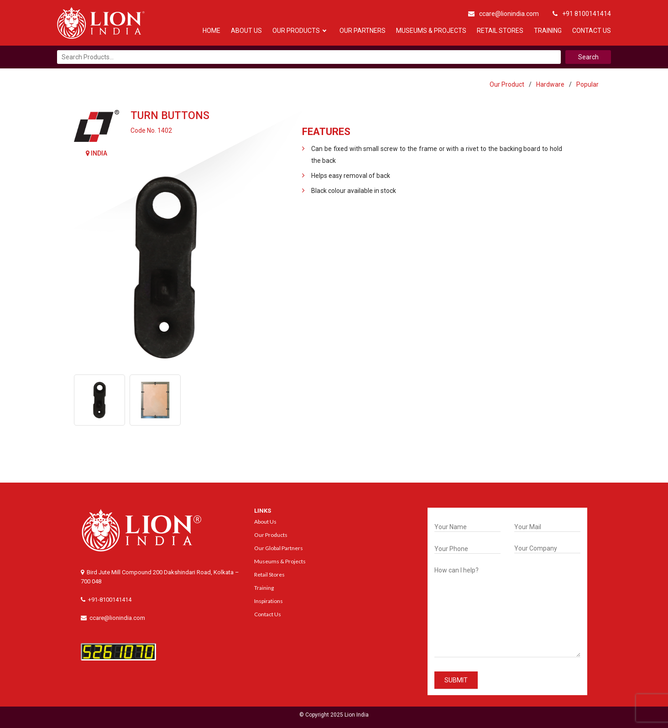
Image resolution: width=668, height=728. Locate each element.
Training (548, 30)
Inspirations (268, 601)
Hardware (550, 84)
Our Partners (362, 30)
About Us (246, 30)
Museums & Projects (431, 30)
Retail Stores (500, 30)
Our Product (507, 84)
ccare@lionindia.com (503, 13)
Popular (587, 84)
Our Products (296, 30)
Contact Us (591, 30)
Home (211, 30)
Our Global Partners (278, 548)
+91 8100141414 (582, 13)
